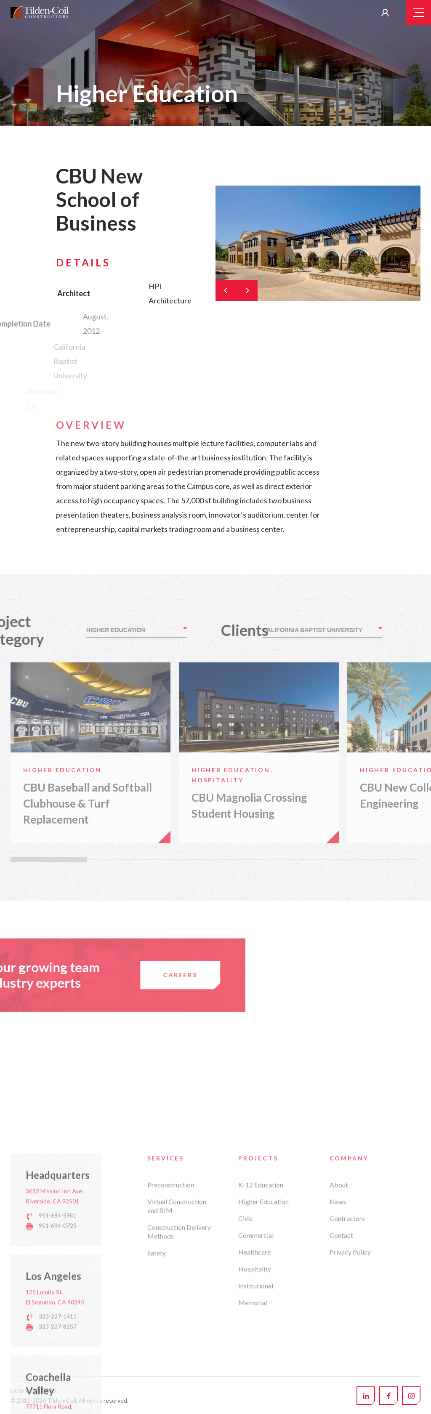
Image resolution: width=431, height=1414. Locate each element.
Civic (245, 1357)
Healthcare (254, 1391)
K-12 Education (260, 1323)
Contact (341, 1374)
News (338, 1340)
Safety (156, 1391)
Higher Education (263, 1340)
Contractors (347, 1357)
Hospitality (254, 1407)
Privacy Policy (350, 1391)
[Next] (247, 290)
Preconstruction (170, 1323)
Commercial (256, 1374)
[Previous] (226, 290)
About (339, 1323)
